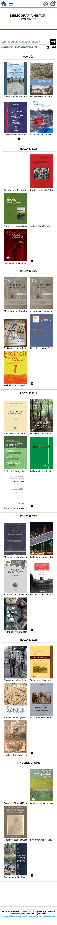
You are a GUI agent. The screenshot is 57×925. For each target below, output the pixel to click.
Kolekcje (34, 47)
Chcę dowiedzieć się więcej (14, 916)
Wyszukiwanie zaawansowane (15, 47)
